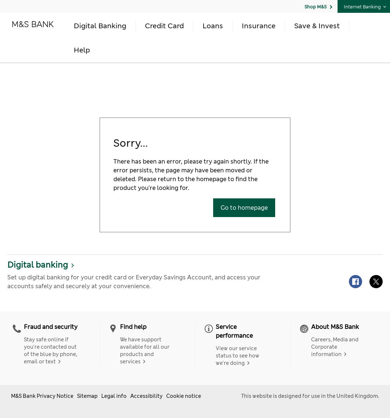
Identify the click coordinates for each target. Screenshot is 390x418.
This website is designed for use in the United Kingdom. (310, 396)
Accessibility (146, 396)
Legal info (114, 396)
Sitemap (87, 396)
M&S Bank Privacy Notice (42, 396)
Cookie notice (183, 396)
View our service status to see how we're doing (237, 355)
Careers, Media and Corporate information (334, 347)
